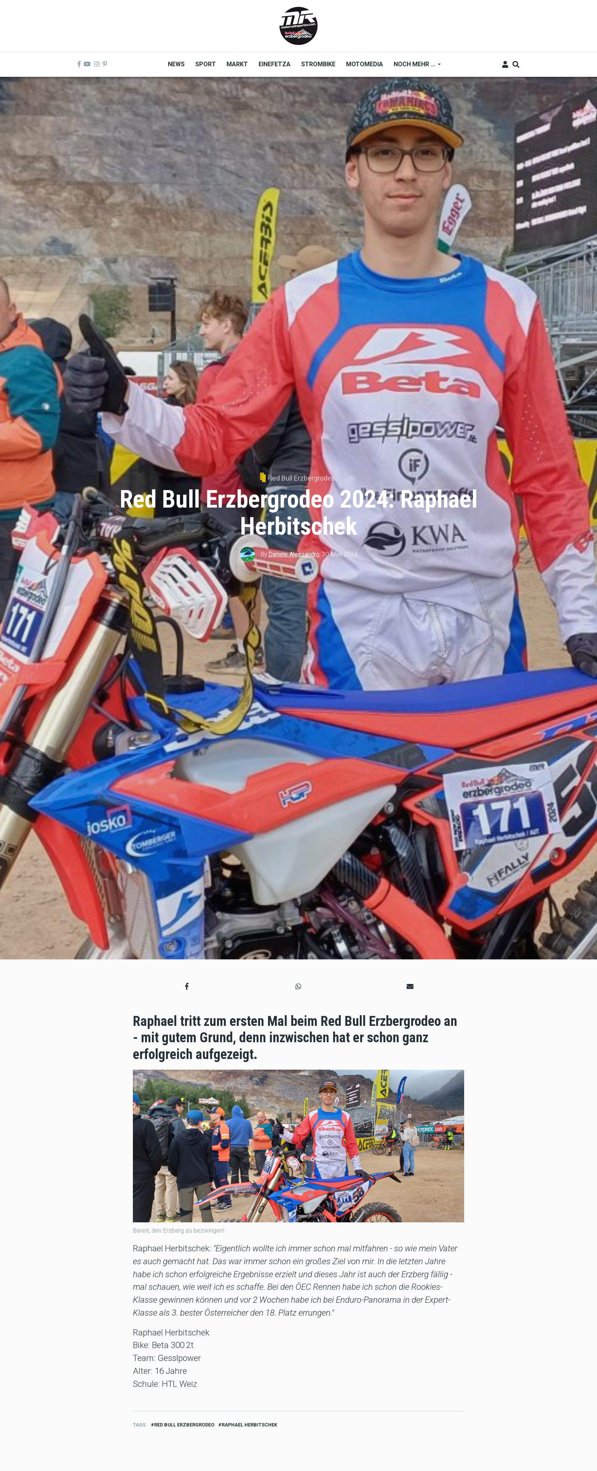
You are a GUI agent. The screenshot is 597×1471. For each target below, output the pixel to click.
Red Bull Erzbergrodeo (301, 478)
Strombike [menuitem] (318, 64)
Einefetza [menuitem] (275, 64)
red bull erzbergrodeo (184, 1425)
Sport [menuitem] (205, 64)
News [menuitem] (176, 64)
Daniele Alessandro (293, 554)
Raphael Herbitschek (249, 1425)
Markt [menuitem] (237, 64)
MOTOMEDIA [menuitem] (364, 64)
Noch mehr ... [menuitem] (414, 67)
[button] (187, 986)
